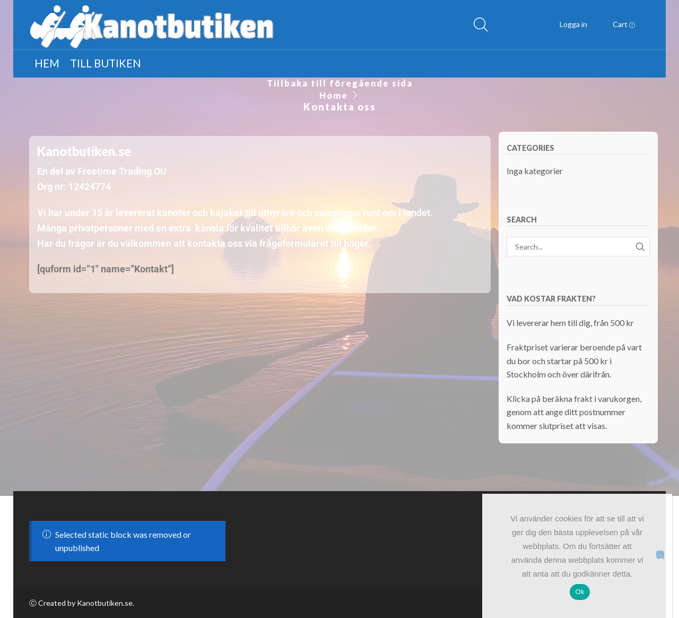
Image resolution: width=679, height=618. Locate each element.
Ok (579, 592)
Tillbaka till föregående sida (340, 83)
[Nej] (660, 555)
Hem (46, 63)
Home (333, 95)
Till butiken (105, 63)
